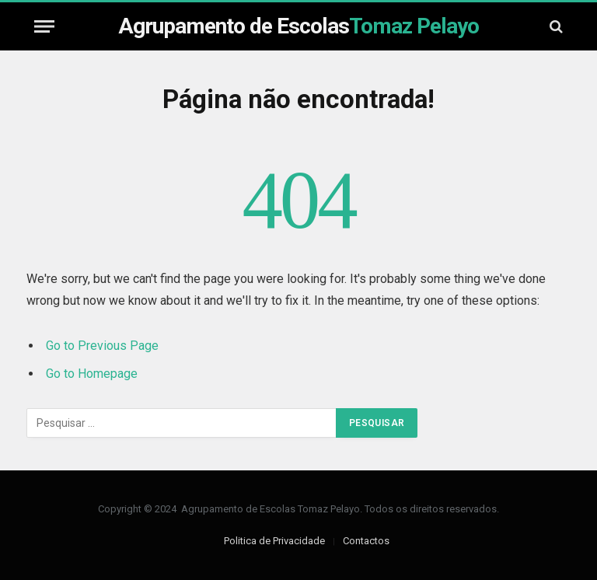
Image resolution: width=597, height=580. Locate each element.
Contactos (366, 541)
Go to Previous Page (102, 345)
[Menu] (44, 26)
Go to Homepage (92, 373)
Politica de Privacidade (274, 541)
